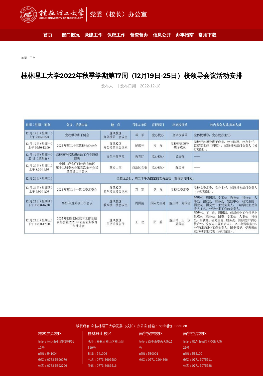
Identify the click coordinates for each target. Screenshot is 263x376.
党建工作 (93, 35)
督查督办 (139, 35)
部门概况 (71, 35)
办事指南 (185, 35)
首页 (47, 35)
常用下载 (207, 35)
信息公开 (162, 35)
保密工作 (116, 35)
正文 (33, 58)
